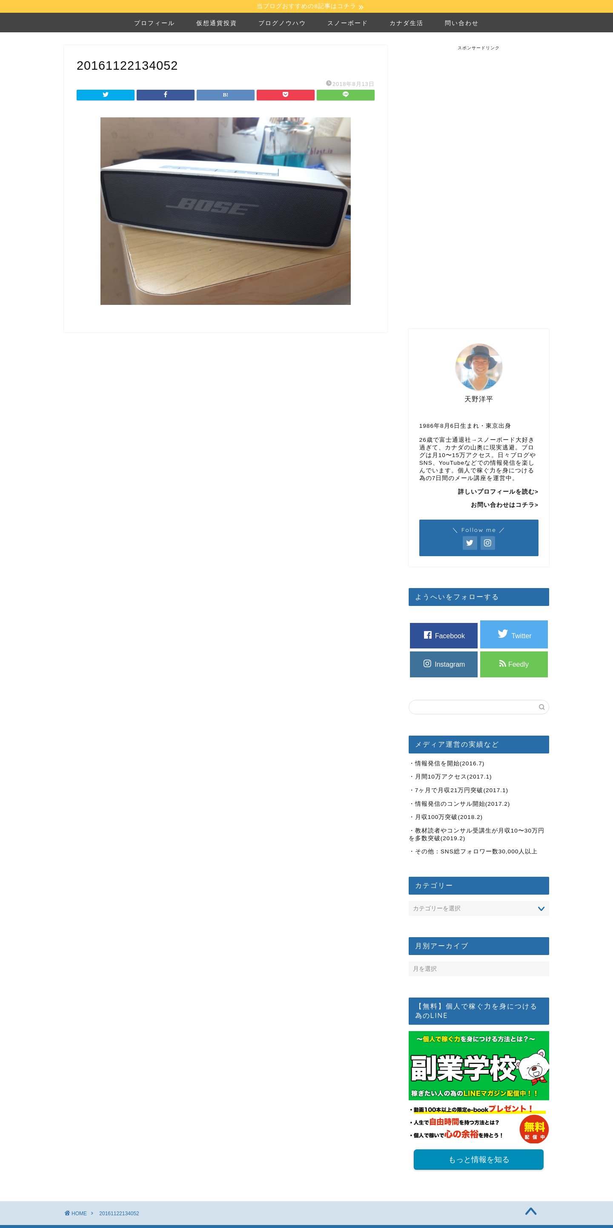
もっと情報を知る (479, 1161)
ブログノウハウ (282, 24)
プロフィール (154, 24)
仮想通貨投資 (216, 24)
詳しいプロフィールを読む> (498, 493)
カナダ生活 (407, 24)
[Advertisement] (479, 179)
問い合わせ (462, 24)
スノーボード (347, 24)
